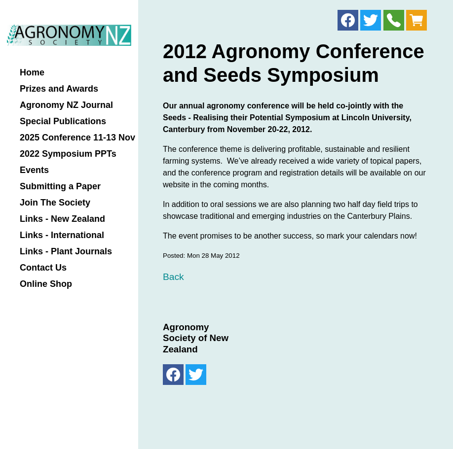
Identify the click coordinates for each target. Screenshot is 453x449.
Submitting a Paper (60, 186)
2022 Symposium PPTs (68, 154)
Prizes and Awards (59, 89)
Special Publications (63, 121)
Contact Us (43, 268)
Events (34, 170)
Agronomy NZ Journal (66, 105)
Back (173, 277)
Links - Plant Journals (66, 251)
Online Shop (46, 284)
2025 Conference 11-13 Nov (77, 137)
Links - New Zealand (62, 219)
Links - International (62, 235)
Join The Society (55, 202)
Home (32, 72)
